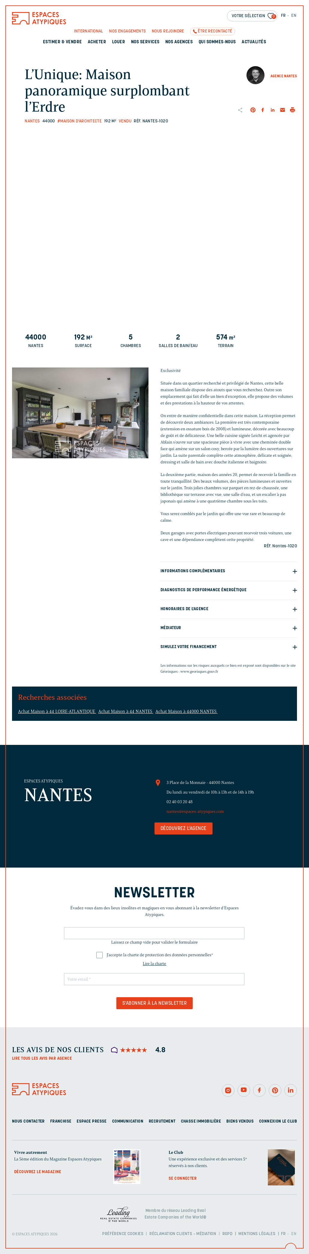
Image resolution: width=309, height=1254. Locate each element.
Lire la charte (154, 963)
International (88, 31)
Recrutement (162, 1121)
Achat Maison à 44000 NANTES (186, 711)
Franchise (61, 1121)
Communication (127, 1121)
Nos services (145, 42)
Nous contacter (28, 1121)
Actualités (254, 42)
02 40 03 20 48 (180, 801)
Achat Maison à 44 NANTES (125, 711)
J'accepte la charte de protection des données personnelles (160, 954)
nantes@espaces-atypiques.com (195, 811)
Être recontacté (215, 31)
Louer (118, 42)
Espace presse (91, 1121)
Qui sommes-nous (217, 42)
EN (293, 16)
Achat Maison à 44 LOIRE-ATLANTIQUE (57, 711)
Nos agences (179, 42)
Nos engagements (127, 31)
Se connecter (183, 1178)
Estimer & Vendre (62, 42)
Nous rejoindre (168, 31)
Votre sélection (254, 16)
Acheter (97, 42)
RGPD (227, 1234)
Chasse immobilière (201, 1121)
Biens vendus (240, 1121)
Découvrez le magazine (37, 1172)
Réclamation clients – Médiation (182, 1234)
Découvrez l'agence (184, 828)
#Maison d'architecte (79, 121)
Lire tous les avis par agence (42, 1058)
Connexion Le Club (278, 1121)
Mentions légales (256, 1234)
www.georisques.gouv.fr (199, 671)
